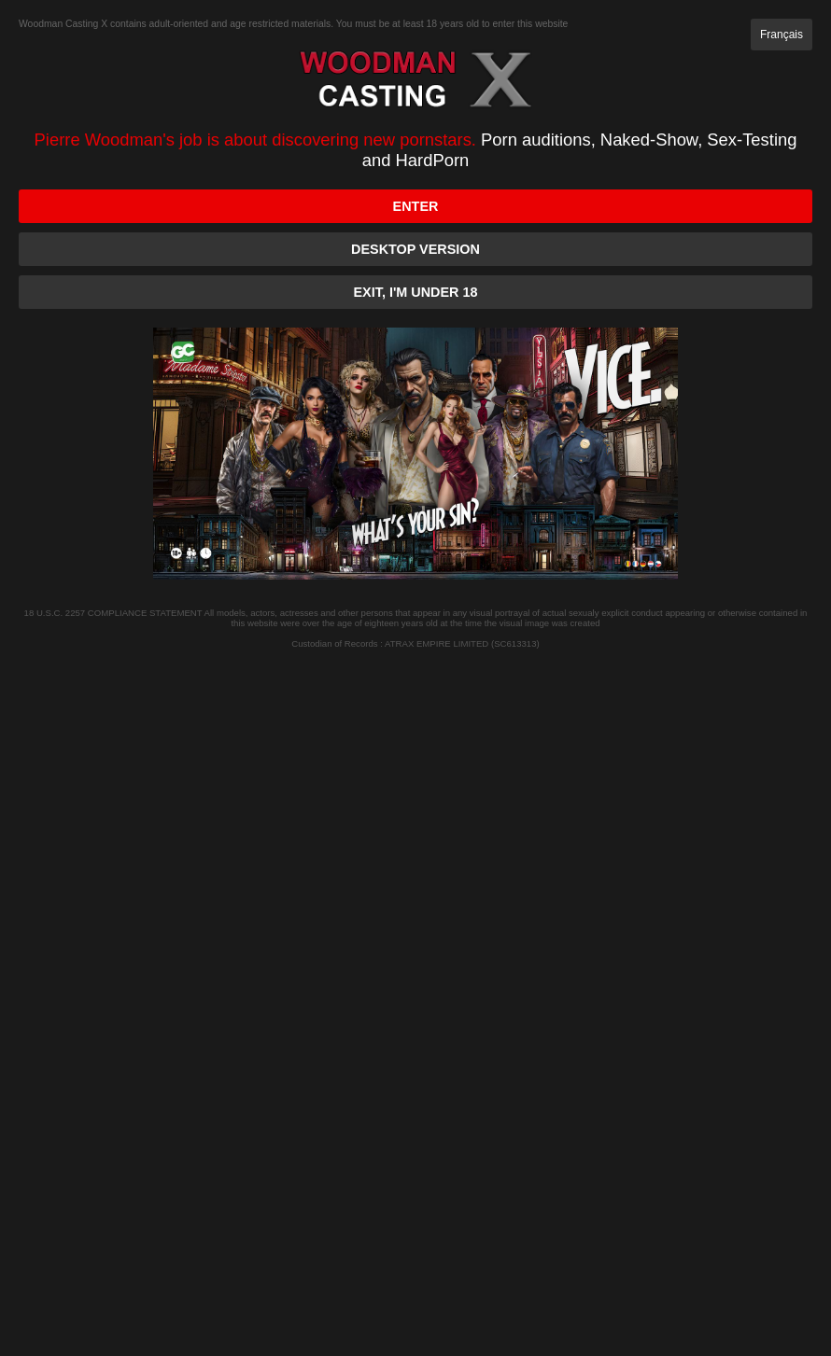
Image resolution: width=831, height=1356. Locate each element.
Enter (416, 206)
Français (781, 34)
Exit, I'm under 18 (416, 292)
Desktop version (415, 249)
